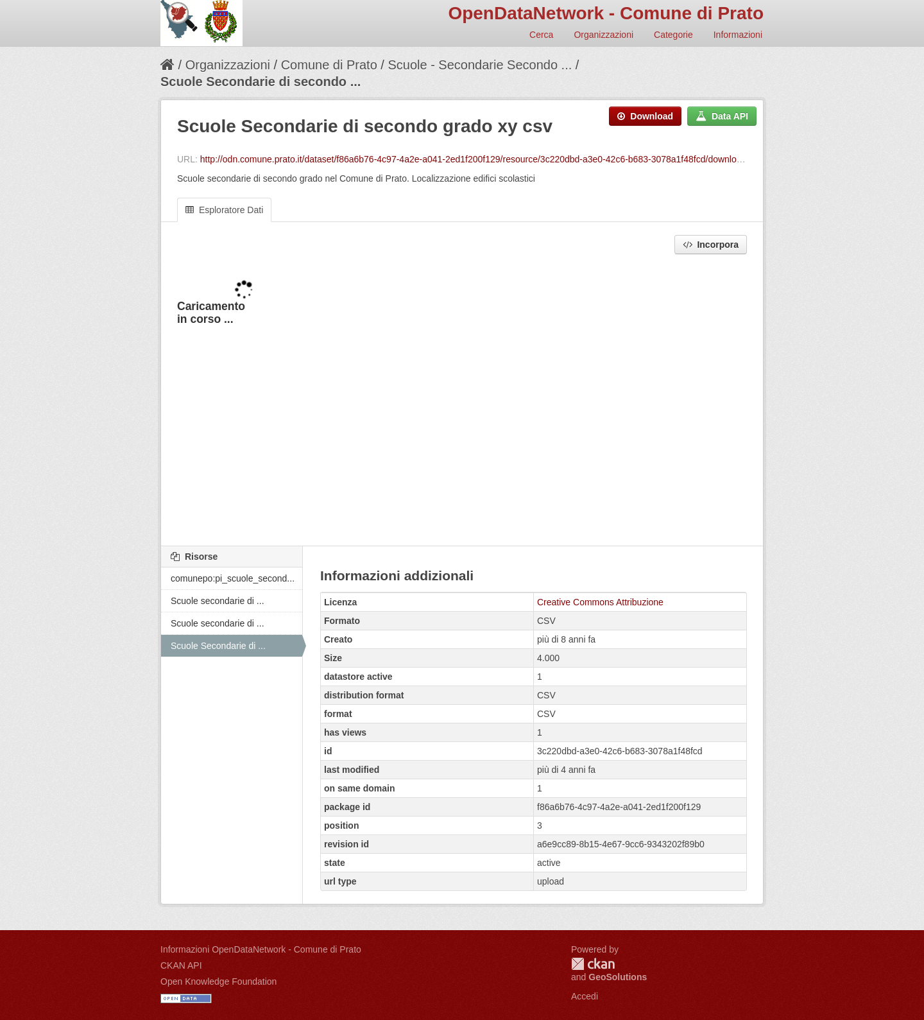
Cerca (541, 35)
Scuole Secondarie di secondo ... (260, 81)
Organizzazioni (603, 35)
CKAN (593, 964)
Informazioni (738, 35)
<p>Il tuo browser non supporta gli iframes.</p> (462, 401)
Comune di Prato (329, 65)
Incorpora (711, 244)
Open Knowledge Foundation (218, 981)
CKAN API (181, 965)
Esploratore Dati (224, 210)
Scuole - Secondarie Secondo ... (480, 65)
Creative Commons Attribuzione (600, 602)
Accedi (584, 996)
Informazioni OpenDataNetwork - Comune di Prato (260, 949)
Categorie (673, 35)
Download (645, 116)
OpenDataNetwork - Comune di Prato (606, 13)
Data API (722, 116)
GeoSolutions (617, 977)
